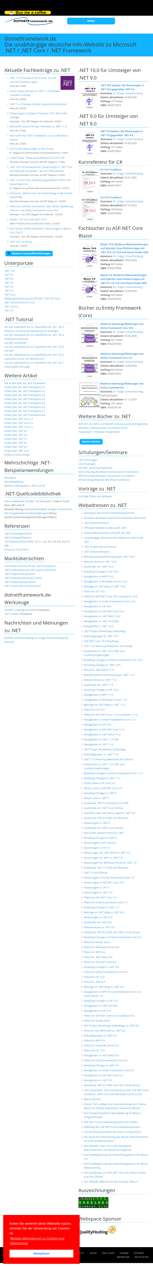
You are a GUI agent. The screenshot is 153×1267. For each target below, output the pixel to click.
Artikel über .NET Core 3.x (18, 427)
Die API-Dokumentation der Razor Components (112, 1132)
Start (81, 1253)
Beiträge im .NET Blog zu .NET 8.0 (104, 912)
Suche (93, 1253)
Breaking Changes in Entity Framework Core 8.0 (112, 937)
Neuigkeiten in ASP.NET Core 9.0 (103, 1075)
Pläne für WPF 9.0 (94, 1040)
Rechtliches (142, 1256)
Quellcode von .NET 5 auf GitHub (103, 808)
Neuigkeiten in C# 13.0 (97, 1010)
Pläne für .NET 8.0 (94, 982)
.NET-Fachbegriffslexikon (18, 537)
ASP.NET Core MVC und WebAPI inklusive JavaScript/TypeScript (113, 424)
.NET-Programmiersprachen (19, 574)
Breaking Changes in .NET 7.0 (101, 907)
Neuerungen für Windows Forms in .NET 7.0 (110, 862)
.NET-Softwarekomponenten (20, 582)
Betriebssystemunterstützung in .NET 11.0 (109, 675)
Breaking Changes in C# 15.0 (101, 690)
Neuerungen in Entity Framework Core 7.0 (109, 877)
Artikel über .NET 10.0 (16, 450)
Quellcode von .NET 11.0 (98, 685)
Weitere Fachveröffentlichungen (29, 253)
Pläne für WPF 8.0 (94, 952)
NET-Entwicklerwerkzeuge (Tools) (23, 578)
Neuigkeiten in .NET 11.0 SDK (101, 739)
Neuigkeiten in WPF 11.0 (98, 694)
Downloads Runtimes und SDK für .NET (107, 533)
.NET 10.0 (9, 270)
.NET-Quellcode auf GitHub (100, 546)
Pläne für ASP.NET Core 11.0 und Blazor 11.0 (110, 714)
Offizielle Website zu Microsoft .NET (105, 528)
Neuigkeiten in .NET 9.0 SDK (100, 1005)
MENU (91, 21)
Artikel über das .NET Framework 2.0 (24, 387)
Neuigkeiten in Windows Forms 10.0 (105, 581)
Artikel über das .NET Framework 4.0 (24, 399)
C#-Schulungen (86, 464)
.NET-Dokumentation (96, 523)
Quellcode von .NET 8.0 (98, 922)
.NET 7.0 (8, 282)
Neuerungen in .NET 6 (97, 823)
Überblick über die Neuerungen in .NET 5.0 (109, 813)
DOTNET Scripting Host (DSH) (20, 610)
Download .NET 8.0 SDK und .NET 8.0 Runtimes (112, 932)
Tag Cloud (108, 1253)
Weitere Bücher (91, 441)
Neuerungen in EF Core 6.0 (100, 843)
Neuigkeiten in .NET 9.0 (98, 1080)
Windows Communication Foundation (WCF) (102, 428)
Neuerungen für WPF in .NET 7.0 (103, 857)
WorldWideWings (13, 481)
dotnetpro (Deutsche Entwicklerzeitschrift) (109, 513)
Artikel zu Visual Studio (17, 454)
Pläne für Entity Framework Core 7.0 (105, 902)
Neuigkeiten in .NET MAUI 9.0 (101, 1055)
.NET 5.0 (8, 290)
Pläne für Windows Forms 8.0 (101, 947)
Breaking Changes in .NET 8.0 (101, 967)
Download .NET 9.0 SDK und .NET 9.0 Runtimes (112, 1085)
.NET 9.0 (8, 274)
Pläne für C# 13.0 (94, 1050)
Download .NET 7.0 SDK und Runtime (106, 867)
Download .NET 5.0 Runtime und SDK (106, 803)
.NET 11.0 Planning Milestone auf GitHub (108, 759)
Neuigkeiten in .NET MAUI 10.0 (102, 616)
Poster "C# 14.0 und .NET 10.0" (28, 219)
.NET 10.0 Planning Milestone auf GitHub (108, 646)
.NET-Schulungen (87, 460)
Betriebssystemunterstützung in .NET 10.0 (109, 556)
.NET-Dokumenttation (97, 551)
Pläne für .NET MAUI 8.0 (98, 957)
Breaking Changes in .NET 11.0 (102, 778)
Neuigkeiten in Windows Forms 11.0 (105, 699)
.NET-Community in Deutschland (22, 586)
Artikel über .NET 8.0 (15, 443)
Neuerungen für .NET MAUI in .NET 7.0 (107, 852)
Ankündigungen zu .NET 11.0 (101, 754)
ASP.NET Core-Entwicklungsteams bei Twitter (111, 1122)
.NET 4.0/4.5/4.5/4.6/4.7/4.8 (19, 302)
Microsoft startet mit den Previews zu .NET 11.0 (38, 126)
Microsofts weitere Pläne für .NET (104, 833)
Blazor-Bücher (92, 1099)
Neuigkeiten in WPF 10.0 (98, 576)
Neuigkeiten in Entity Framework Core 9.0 (109, 1070)
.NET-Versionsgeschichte (17, 533)
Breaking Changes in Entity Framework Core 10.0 (113, 660)
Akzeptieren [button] (41, 1253)
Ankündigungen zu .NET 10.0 (101, 636)
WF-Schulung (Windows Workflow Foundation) (104, 479)
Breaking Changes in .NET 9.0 (101, 1065)
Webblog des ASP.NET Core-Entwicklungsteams (112, 1127)
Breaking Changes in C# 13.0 (101, 1001)
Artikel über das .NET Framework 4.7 (24, 411)
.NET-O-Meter (12, 614)
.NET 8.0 (8, 278)
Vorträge (83, 496)
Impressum (123, 1256)
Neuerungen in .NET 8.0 (98, 917)
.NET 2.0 (8, 310)
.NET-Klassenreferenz (16, 541)
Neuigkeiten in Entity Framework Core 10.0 (109, 601)
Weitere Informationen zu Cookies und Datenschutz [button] (37, 1241)
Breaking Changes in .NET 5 (100, 793)
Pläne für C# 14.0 (94, 591)
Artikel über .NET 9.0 (15, 446)
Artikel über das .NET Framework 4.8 (24, 415)
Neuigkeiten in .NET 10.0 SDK (101, 621)
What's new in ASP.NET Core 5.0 (103, 788)
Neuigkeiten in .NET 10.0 (98, 626)
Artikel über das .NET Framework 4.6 (24, 407)
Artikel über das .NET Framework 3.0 (24, 391)
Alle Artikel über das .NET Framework (25, 383)
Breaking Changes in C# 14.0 (101, 571)
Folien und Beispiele (100, 496)
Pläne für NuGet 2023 (97, 942)
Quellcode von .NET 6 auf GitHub (103, 828)
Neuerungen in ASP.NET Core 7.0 (103, 882)
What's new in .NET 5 (96, 798)
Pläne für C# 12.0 (94, 977)
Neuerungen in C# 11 (97, 887)
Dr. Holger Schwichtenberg (128, 93)
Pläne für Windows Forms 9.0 (101, 1045)
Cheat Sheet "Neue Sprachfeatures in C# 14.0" (37, 158)
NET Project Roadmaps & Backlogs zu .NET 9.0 (111, 1025)
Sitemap (124, 1253)
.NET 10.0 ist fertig (21, 241)
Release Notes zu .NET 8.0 (99, 927)
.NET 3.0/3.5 (11, 306)
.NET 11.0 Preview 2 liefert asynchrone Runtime (38, 104)
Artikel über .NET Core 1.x (18, 419)
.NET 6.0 (8, 286)
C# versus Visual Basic (16, 549)
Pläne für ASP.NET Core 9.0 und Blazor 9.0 (109, 1015)
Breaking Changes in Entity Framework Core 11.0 (113, 773)
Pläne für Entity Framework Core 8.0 (105, 972)
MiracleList (10, 477)
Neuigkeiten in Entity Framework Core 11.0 (109, 719)
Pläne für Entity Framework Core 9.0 (105, 1060)
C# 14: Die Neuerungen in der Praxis (32, 148)
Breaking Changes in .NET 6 (100, 838)
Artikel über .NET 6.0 (15, 435)
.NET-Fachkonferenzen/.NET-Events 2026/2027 (30, 570)
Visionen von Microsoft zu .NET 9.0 (104, 1030)
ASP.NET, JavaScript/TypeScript (95, 468)
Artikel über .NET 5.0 (15, 431)
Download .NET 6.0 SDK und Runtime (106, 818)
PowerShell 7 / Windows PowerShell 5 (99, 432)
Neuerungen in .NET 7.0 (98, 892)
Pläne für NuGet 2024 (97, 1020)
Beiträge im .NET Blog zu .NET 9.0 (104, 987)
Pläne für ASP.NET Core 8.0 (100, 962)
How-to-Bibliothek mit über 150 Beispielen (27, 501)
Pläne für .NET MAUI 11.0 (99, 670)
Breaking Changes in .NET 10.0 (102, 665)
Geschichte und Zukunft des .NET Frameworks (30, 566)
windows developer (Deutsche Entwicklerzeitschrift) (115, 518)
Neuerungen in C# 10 (97, 848)
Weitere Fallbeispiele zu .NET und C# (24, 485)
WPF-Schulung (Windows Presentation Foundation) (106, 476)
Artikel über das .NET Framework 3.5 (24, 395)
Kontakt (139, 1253)
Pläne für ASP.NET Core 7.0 (100, 897)
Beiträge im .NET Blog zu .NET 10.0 (104, 586)
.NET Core (9, 294)
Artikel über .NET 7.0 (15, 439)
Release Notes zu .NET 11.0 (100, 680)
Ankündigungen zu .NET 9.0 (100, 1035)
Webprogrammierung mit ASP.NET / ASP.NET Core (32, 298)
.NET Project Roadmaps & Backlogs (105, 631)
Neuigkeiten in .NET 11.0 (98, 744)
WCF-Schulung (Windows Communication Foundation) (108, 472)
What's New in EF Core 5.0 (99, 783)
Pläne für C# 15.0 (94, 709)
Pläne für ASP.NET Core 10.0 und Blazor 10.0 (110, 596)
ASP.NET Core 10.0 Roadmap (101, 641)
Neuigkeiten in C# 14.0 (97, 606)
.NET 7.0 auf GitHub (95, 872)
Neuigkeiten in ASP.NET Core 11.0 (104, 729)
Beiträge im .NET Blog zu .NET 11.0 (104, 704)
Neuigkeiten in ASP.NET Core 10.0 (104, 611)
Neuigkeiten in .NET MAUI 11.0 (102, 734)
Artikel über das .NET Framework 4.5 (24, 403)
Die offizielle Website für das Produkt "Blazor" (111, 1181)
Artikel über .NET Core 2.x (18, 423)
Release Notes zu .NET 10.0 (100, 561)
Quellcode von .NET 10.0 (98, 566)
